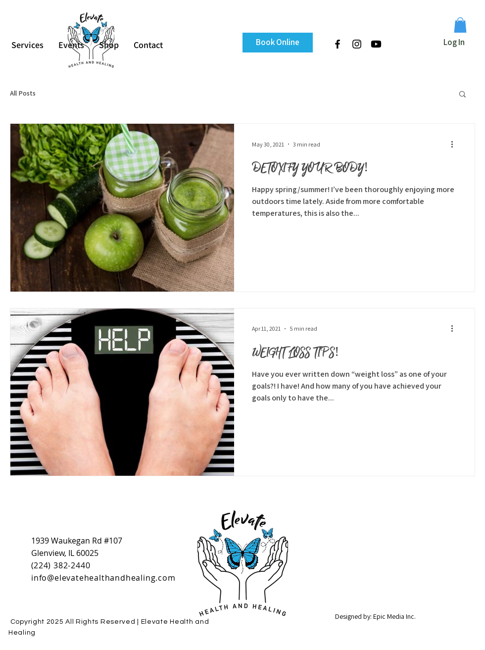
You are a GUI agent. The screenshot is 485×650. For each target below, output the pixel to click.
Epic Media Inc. (394, 616)
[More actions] (455, 144)
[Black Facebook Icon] (337, 44)
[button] (460, 25)
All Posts (23, 93)
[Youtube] (376, 44)
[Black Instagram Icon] (357, 44)
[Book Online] (277, 42)
